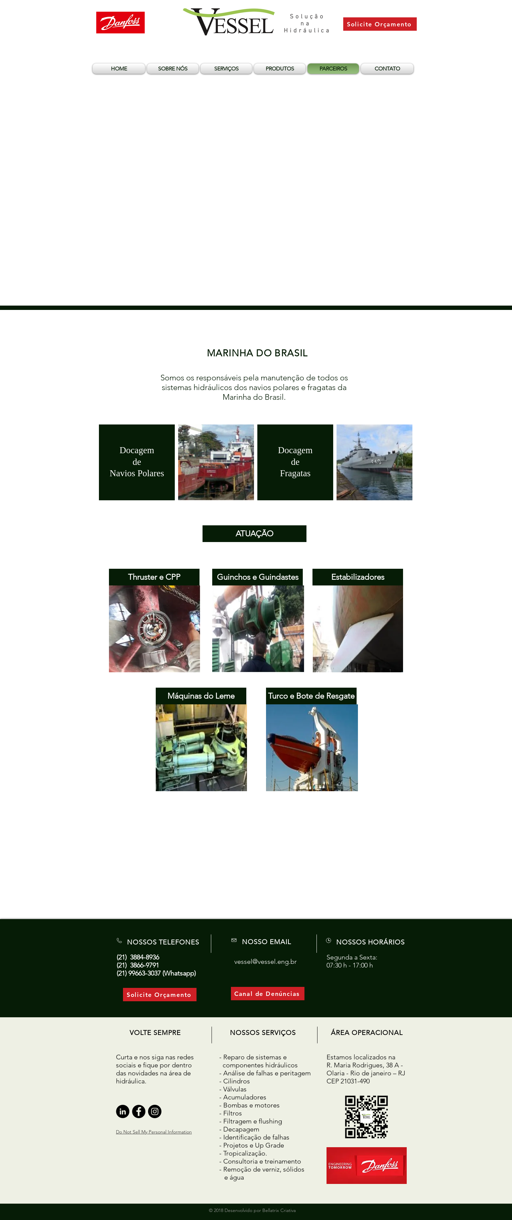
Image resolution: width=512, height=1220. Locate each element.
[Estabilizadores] (357, 577)
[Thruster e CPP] (154, 577)
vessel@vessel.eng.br (265, 961)
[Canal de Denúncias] (267, 993)
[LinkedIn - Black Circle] (122, 1111)
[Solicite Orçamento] (380, 24)
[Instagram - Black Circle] (154, 1111)
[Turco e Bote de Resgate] (311, 696)
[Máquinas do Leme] (201, 696)
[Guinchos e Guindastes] (257, 577)
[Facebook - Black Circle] (138, 1111)
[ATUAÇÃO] (254, 533)
